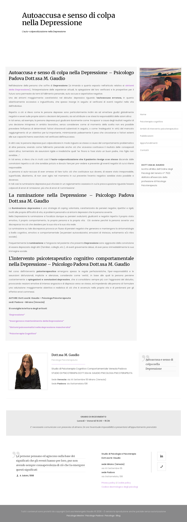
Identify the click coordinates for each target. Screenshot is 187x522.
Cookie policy (124, 482)
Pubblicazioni (146, 135)
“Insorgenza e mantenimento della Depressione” (36, 321)
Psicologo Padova (94, 515)
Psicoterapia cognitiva (151, 121)
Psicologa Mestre (75, 515)
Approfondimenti (148, 143)
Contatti (144, 150)
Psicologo (110, 515)
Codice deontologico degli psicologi (120, 486)
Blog (118, 515)
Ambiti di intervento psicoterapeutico (159, 128)
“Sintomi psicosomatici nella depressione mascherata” (40, 327)
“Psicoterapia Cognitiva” (23, 333)
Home (143, 114)
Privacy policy (108, 482)
